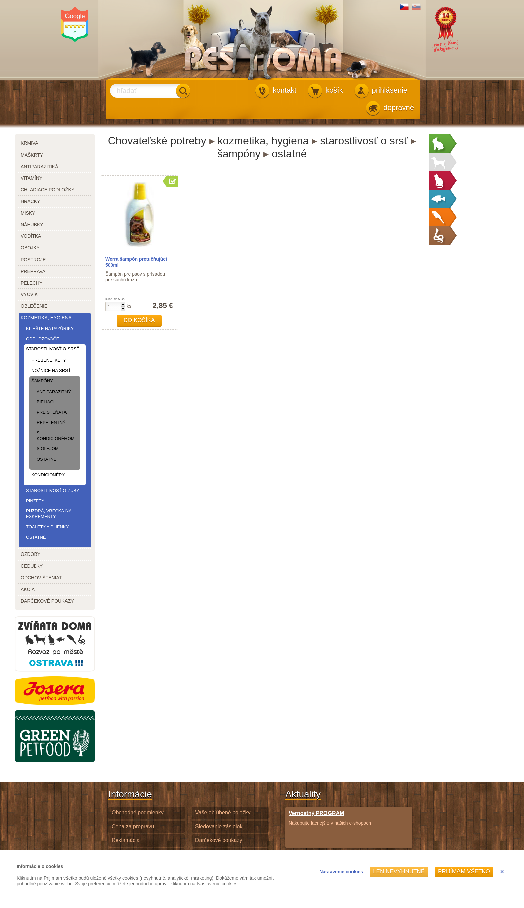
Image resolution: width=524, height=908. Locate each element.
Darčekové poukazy (218, 840)
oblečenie (34, 306)
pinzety (35, 500)
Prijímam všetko (464, 871)
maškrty (32, 155)
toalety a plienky (47, 526)
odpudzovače (42, 338)
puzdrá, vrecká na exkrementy (48, 513)
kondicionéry (48, 474)
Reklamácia (126, 840)
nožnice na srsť (51, 370)
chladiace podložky (47, 189)
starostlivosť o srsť (52, 348)
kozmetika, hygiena (46, 317)
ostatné (46, 459)
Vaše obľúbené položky (222, 812)
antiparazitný (54, 391)
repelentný (51, 422)
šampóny (42, 380)
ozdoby (30, 554)
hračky (30, 201)
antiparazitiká (39, 166)
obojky (30, 247)
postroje (33, 259)
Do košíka (139, 320)
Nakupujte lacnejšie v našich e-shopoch (330, 818)
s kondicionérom (55, 435)
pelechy (31, 283)
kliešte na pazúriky (50, 328)
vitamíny (31, 178)
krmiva (29, 143)
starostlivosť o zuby (52, 490)
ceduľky (32, 566)
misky (28, 213)
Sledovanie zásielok (218, 826)
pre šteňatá (52, 412)
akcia (28, 589)
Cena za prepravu (133, 826)
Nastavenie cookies (341, 871)
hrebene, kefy (48, 360)
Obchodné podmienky (138, 812)
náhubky (32, 224)
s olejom (48, 448)
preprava (33, 271)
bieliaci (45, 401)
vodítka (31, 236)
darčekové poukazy (47, 601)
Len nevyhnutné (399, 871)
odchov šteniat (41, 577)
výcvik (29, 294)
